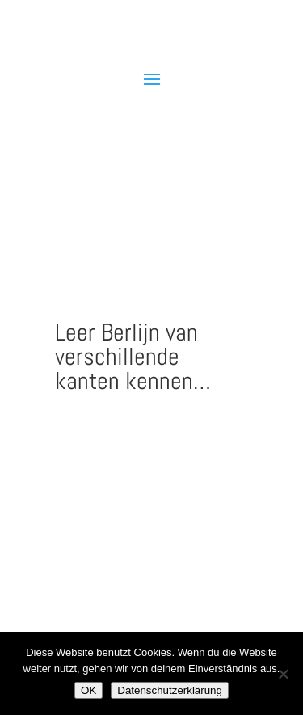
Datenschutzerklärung (169, 690)
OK (88, 690)
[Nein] (283, 674)
